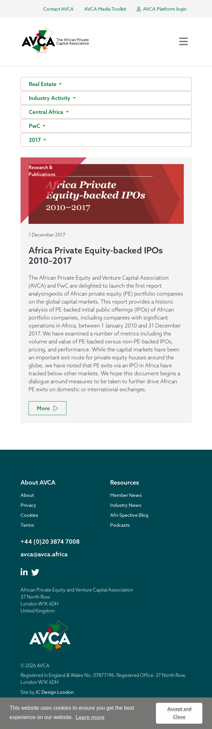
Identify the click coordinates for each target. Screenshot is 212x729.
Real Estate (43, 84)
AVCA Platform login (161, 9)
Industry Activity (50, 98)
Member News (126, 495)
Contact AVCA (58, 9)
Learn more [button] (90, 717)
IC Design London (55, 692)
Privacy (28, 505)
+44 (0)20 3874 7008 (50, 541)
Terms (27, 525)
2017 (35, 140)
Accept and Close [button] (179, 712)
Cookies (29, 515)
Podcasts (120, 525)
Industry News (125, 505)
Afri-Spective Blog (129, 515)
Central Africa (47, 112)
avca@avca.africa (44, 554)
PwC (35, 126)
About (27, 495)
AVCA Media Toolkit (105, 9)
